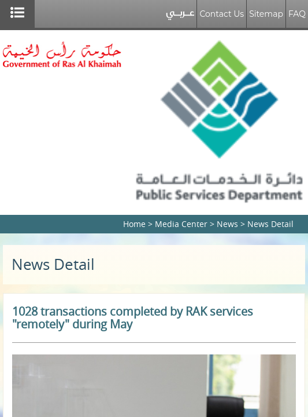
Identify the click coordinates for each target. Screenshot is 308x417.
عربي (180, 17)
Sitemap (266, 14)
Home (134, 223)
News (227, 223)
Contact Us (221, 14)
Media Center (181, 223)
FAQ (297, 14)
